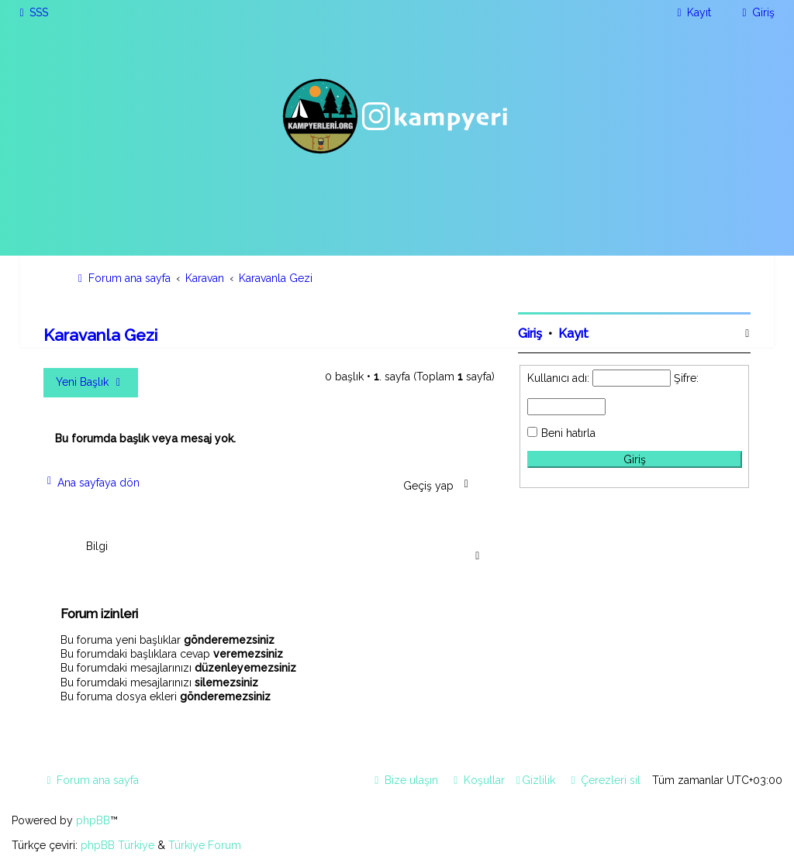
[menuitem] (32, 12)
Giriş (530, 333)
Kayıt (573, 333)
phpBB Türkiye (117, 845)
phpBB (93, 820)
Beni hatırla (568, 433)
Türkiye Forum (204, 845)
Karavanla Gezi (100, 335)
